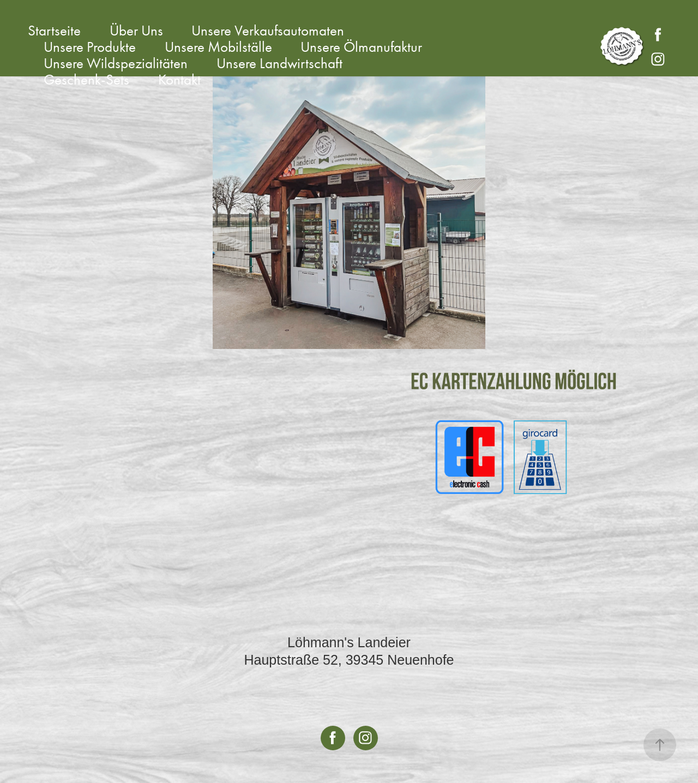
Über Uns (136, 30)
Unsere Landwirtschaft (279, 63)
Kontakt (179, 79)
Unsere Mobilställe (218, 47)
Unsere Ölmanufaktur (361, 47)
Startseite (54, 30)
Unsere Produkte (90, 47)
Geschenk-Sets (86, 79)
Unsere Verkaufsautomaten (267, 30)
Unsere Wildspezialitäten (116, 63)
